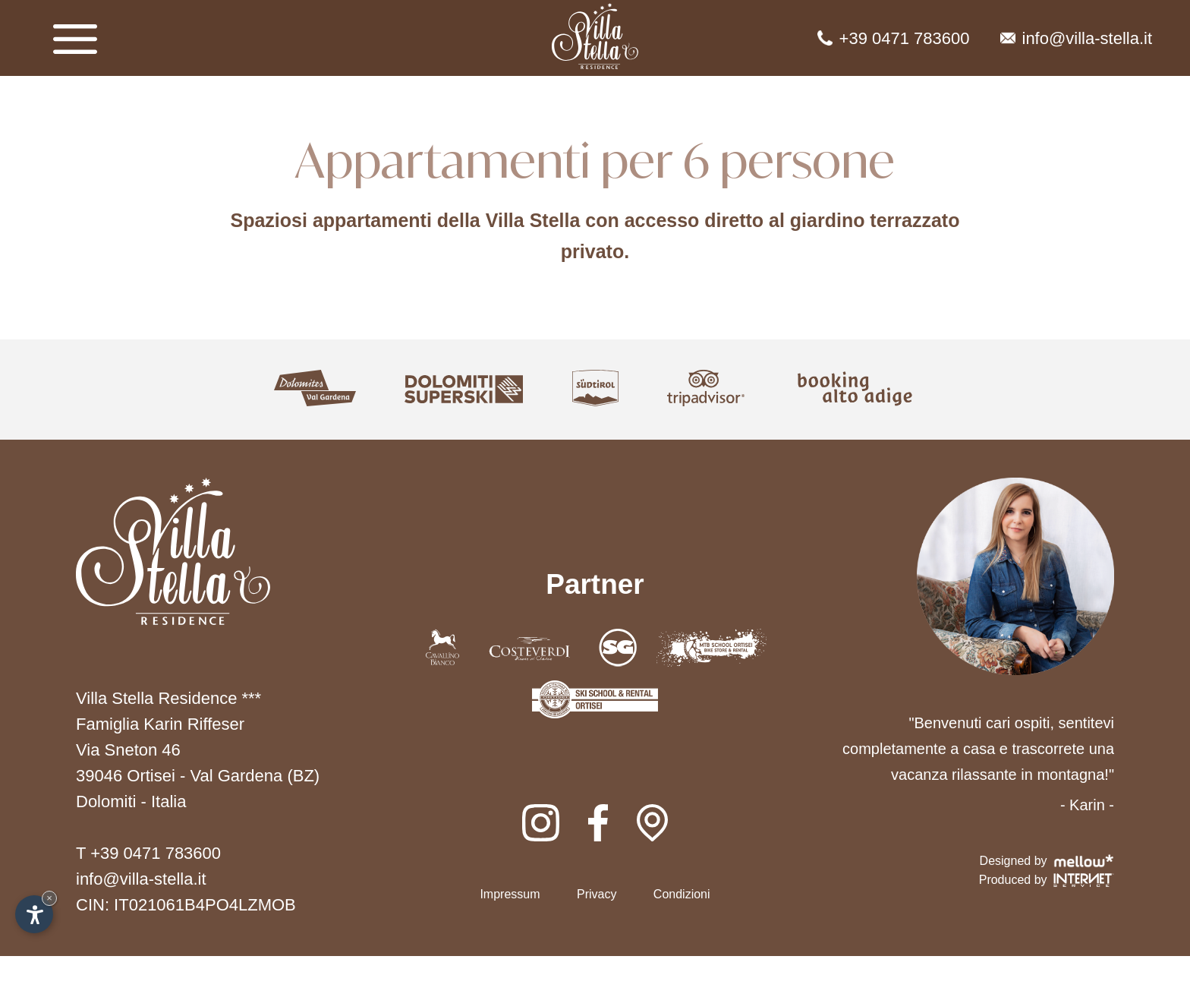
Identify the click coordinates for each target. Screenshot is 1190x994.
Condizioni (681, 894)
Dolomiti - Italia (131, 801)
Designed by (1047, 861)
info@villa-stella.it (1076, 38)
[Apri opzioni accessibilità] (34, 914)
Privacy (596, 894)
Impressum (510, 894)
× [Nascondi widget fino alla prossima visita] (49, 898)
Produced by (1046, 880)
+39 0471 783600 (893, 38)
